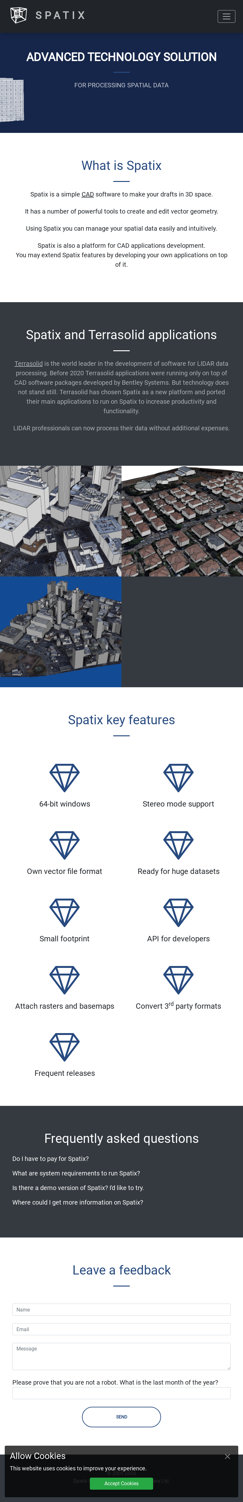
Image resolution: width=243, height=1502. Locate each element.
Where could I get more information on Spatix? (77, 1202)
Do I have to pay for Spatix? (50, 1158)
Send (121, 1416)
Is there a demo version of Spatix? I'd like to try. (78, 1188)
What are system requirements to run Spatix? (76, 1173)
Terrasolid (29, 363)
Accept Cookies (121, 1483)
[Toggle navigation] (226, 16)
